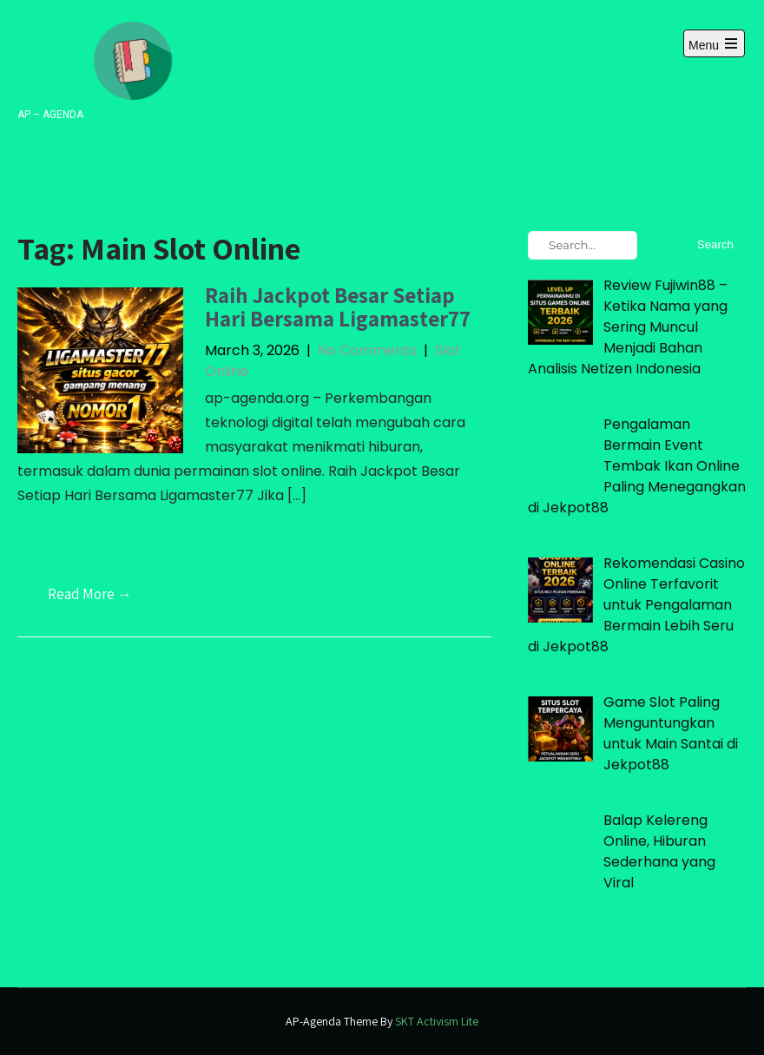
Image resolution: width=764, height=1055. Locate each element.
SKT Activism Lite (436, 1021)
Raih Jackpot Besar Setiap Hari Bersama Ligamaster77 (338, 306)
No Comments (367, 350)
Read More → (90, 593)
